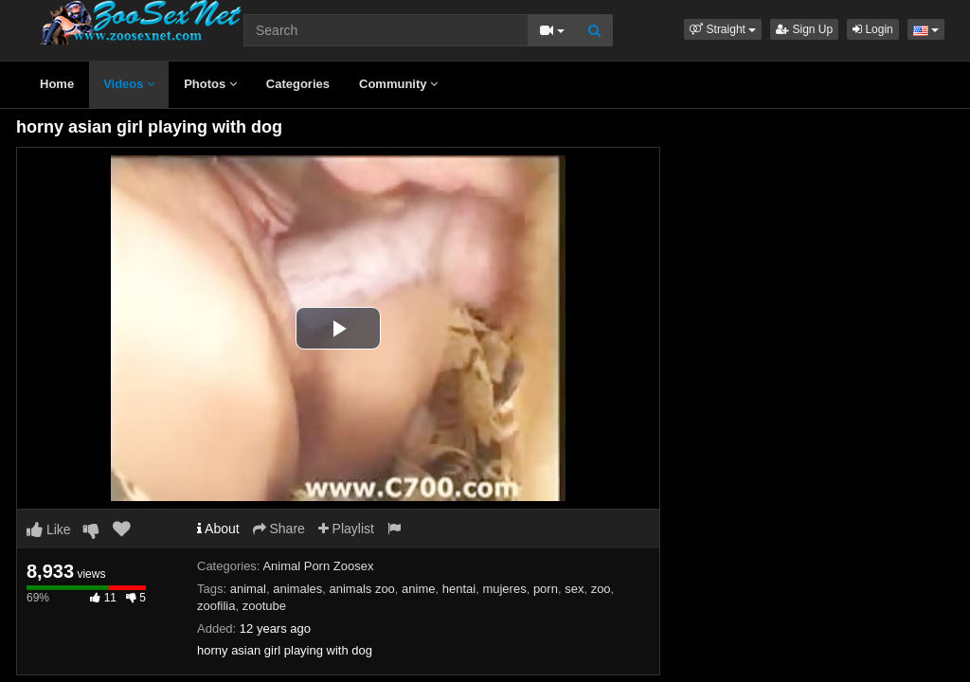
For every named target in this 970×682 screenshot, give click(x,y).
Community (398, 84)
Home (57, 84)
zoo (601, 589)
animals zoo (361, 589)
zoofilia (216, 606)
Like (49, 529)
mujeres (504, 589)
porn (545, 589)
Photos (210, 84)
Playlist (346, 528)
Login (873, 29)
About (218, 528)
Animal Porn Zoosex (317, 566)
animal (248, 589)
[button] (723, 29)
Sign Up (804, 29)
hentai (459, 589)
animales (297, 589)
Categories (298, 84)
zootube (264, 606)
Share (279, 528)
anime (418, 589)
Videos (128, 84)
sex (574, 589)
